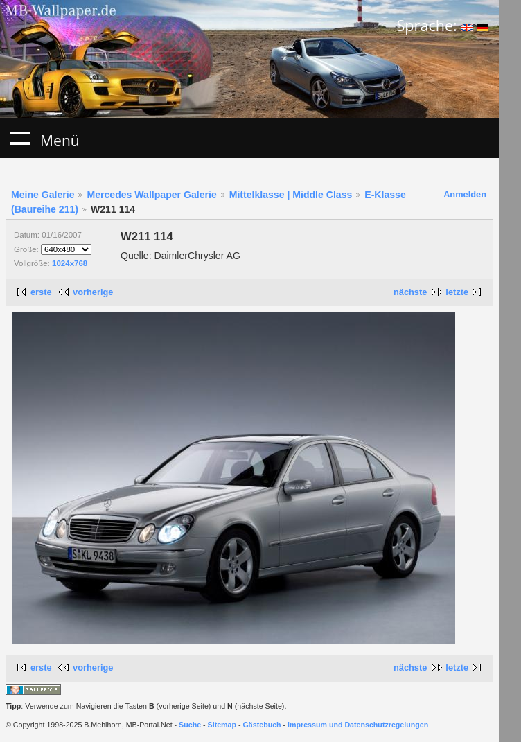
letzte (456, 292)
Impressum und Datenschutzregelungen (358, 725)
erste (41, 292)
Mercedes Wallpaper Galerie (151, 194)
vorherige (93, 292)
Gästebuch (262, 725)
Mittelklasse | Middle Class (291, 194)
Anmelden (464, 194)
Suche (190, 725)
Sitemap (222, 725)
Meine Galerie (43, 194)
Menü (20, 138)
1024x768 (69, 263)
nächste (410, 292)
